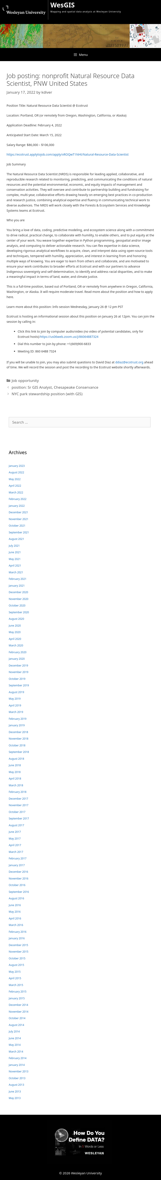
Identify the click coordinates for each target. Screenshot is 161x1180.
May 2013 (15, 1098)
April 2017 (15, 845)
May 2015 (15, 972)
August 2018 (16, 759)
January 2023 (17, 466)
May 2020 (15, 632)
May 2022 (15, 479)
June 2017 (15, 832)
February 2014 (17, 1058)
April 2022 (15, 486)
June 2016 (15, 905)
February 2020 (17, 652)
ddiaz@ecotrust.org (129, 362)
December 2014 (18, 1005)
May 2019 (15, 699)
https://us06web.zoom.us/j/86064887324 (69, 337)
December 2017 (18, 798)
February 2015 (17, 991)
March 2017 (16, 852)
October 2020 (17, 605)
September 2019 (19, 685)
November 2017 (18, 805)
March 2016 (16, 925)
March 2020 (16, 645)
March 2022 (16, 492)
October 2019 (17, 679)
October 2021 (17, 525)
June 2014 (15, 1038)
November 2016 (18, 878)
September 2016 (19, 892)
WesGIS (62, 4)
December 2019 (18, 665)
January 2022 (17, 506)
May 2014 (15, 1045)
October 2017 (17, 812)
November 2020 (18, 599)
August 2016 (16, 898)
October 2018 (17, 745)
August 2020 (16, 619)
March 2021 (16, 572)
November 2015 (18, 951)
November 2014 (18, 1011)
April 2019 (15, 705)
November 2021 (18, 519)
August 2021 (16, 539)
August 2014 (16, 1025)
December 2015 (18, 945)
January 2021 (17, 585)
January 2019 (17, 725)
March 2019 (16, 712)
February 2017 (17, 858)
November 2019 (18, 672)
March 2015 (16, 985)
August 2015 (16, 965)
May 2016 (15, 912)
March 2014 (16, 1051)
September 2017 (19, 818)
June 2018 (15, 765)
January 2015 (17, 998)
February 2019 (17, 719)
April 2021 (15, 565)
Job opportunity (25, 380)
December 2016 (18, 872)
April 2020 (15, 639)
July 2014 (14, 1031)
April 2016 (15, 918)
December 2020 (18, 592)
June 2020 (15, 625)
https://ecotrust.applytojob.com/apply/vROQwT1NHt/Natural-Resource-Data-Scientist (68, 154)
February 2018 (17, 792)
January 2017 (17, 865)
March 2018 (16, 785)
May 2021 (15, 559)
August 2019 (16, 692)
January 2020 (17, 659)
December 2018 (18, 732)
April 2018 (15, 778)
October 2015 (17, 958)
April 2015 (15, 978)
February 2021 (17, 579)
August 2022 (16, 472)
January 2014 (17, 1065)
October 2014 (17, 1018)
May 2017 (15, 838)
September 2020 (19, 612)
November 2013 (18, 1071)
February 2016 (17, 932)
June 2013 (15, 1091)
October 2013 (17, 1078)
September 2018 (19, 752)
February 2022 (17, 499)
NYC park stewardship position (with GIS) (47, 393)
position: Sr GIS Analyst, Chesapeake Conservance (55, 387)
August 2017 (16, 825)
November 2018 (18, 738)
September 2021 (19, 532)
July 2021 (14, 546)
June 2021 (15, 552)
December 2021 (18, 512)
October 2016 (17, 885)
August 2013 (16, 1085)
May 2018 (15, 772)
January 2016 (17, 938)
